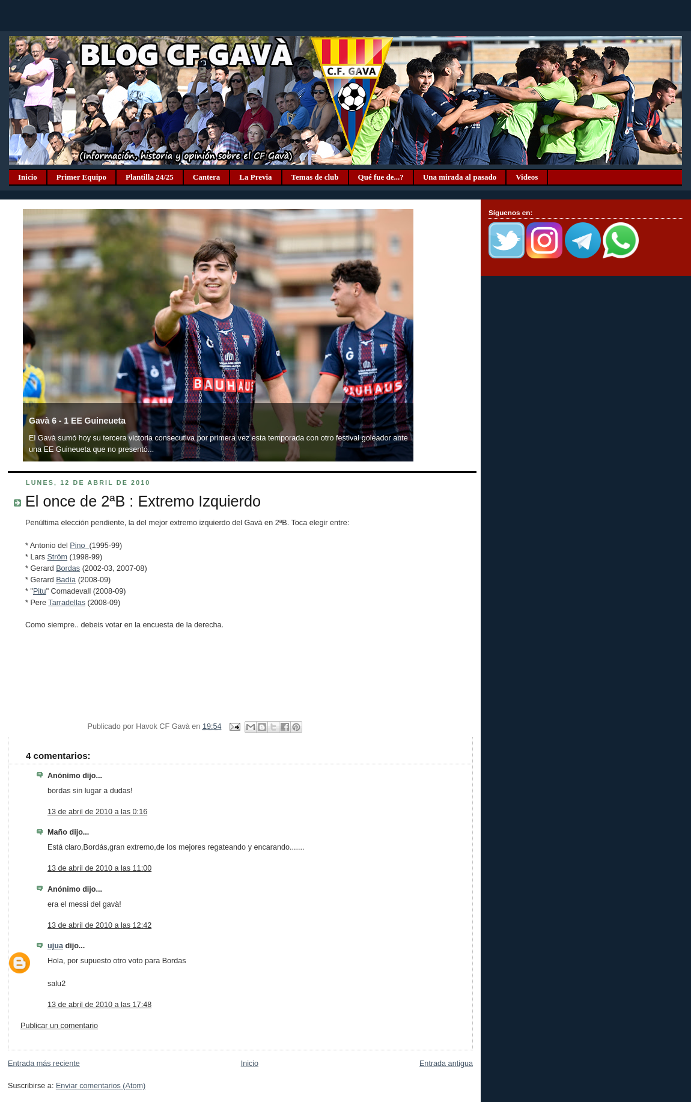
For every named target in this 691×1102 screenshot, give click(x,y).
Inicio (27, 176)
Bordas (68, 568)
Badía (66, 580)
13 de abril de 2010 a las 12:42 (99, 925)
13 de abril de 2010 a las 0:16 (97, 812)
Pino (79, 545)
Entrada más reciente (44, 1063)
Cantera (207, 176)
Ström (57, 557)
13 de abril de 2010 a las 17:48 (99, 1004)
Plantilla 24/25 (150, 176)
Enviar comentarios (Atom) (100, 1086)
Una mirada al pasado (459, 176)
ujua (55, 946)
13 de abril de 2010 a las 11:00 (99, 868)
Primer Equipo (81, 176)
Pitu (39, 591)
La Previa (255, 176)
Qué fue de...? (381, 176)
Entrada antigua (446, 1063)
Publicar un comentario (59, 1025)
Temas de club (315, 176)
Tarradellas (66, 602)
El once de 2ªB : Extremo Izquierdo (143, 501)
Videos (527, 176)
